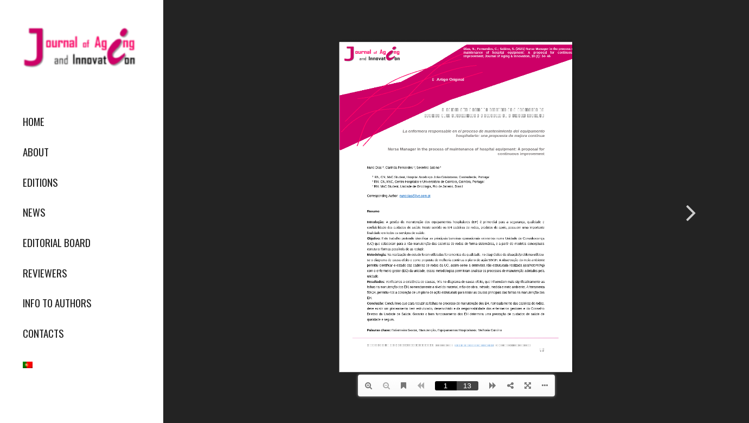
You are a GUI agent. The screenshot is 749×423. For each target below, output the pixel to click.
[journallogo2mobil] (81, 47)
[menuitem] (81, 121)
